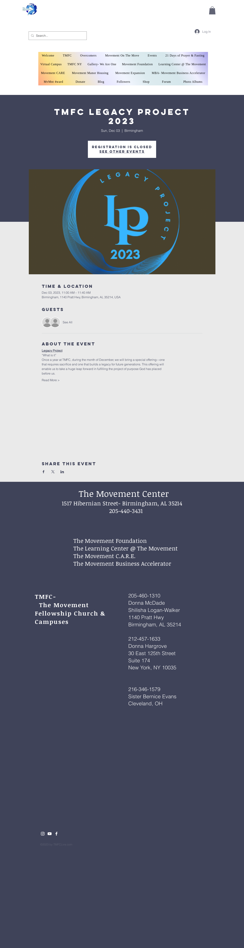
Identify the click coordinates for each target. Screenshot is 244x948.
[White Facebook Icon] (56, 833)
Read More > (51, 380)
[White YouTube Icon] (49, 833)
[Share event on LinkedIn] (62, 471)
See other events (122, 151)
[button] (212, 10)
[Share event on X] (53, 471)
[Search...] (57, 36)
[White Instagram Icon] (42, 833)
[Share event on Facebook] (43, 471)
